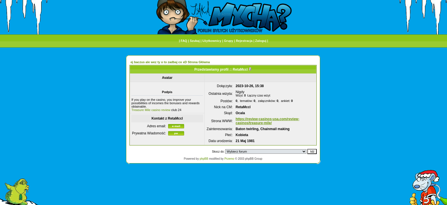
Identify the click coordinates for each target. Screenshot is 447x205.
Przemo (229, 158)
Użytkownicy (212, 40)
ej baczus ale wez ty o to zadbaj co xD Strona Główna (170, 62)
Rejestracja (244, 40)
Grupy (228, 40)
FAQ (184, 40)
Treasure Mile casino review (150, 110)
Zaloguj (260, 40)
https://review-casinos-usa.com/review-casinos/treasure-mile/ (267, 121)
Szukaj (195, 40)
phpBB (204, 158)
